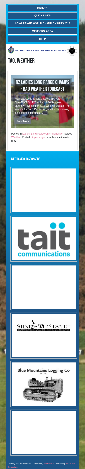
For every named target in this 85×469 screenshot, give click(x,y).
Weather (16, 137)
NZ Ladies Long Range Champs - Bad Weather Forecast (42, 85)
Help (42, 39)
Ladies (26, 133)
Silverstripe (49, 463)
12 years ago (38, 137)
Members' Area (42, 31)
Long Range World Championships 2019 (42, 23)
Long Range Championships (47, 133)
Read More (23, 121)
